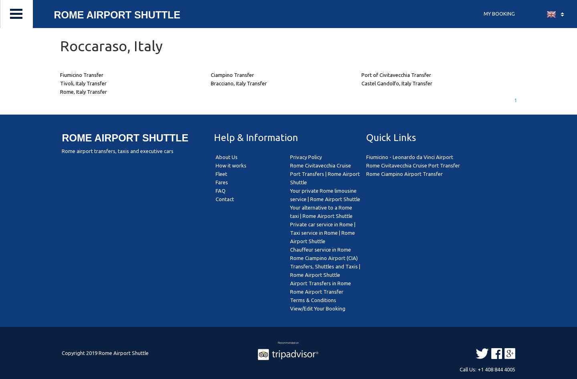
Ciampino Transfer (232, 75)
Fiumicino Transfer (81, 75)
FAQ (221, 191)
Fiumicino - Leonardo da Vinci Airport (409, 157)
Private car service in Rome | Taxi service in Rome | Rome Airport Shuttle (322, 233)
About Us (227, 157)
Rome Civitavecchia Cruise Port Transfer (413, 165)
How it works (231, 165)
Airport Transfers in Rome (320, 283)
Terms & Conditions (313, 300)
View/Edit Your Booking (317, 308)
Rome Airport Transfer (316, 291)
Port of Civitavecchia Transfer (396, 75)
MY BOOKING (499, 13)
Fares (222, 182)
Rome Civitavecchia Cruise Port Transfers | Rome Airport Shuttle (325, 174)
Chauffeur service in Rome (320, 249)
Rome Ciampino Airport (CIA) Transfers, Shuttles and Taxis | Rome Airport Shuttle (325, 266)
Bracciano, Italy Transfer (239, 83)
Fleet (221, 174)
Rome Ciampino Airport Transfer (404, 174)
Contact (225, 199)
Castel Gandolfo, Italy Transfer (396, 83)
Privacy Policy (306, 157)
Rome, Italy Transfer (83, 92)
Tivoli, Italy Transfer (83, 83)
